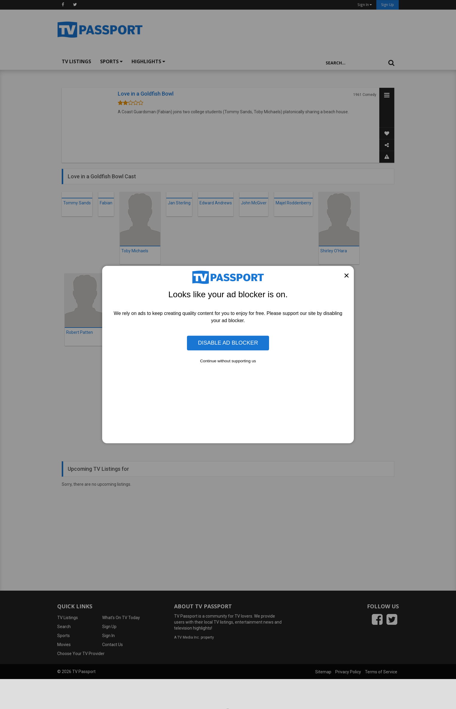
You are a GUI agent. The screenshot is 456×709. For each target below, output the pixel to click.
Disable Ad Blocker (228, 343)
